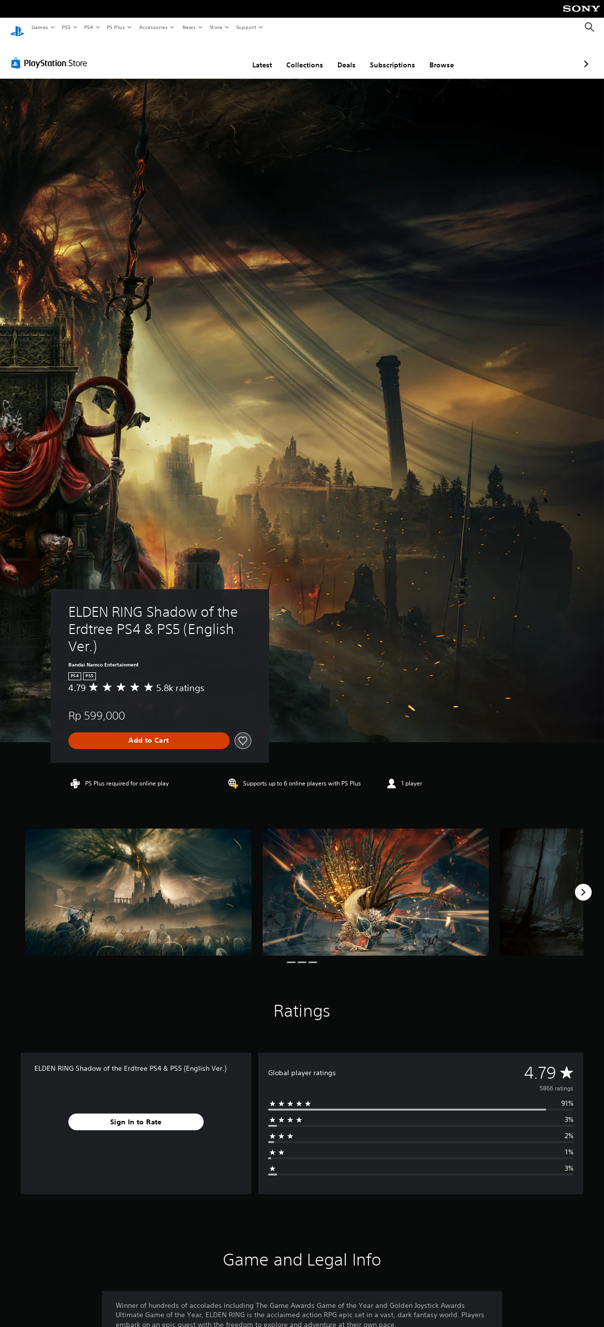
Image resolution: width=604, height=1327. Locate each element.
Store (215, 27)
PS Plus (116, 27)
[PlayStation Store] (51, 53)
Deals (294, 55)
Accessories (153, 27)
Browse (389, 55)
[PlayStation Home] (17, 27)
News (189, 27)
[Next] (583, 883)
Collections (252, 55)
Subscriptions (340, 55)
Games (39, 27)
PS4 (88, 27)
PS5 (66, 27)
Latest (210, 55)
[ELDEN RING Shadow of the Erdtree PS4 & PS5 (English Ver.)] (138, 882)
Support (246, 27)
